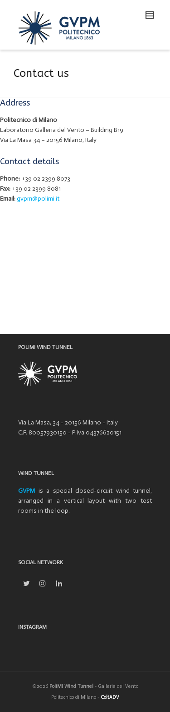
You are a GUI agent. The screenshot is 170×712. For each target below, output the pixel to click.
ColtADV (110, 697)
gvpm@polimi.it (38, 198)
